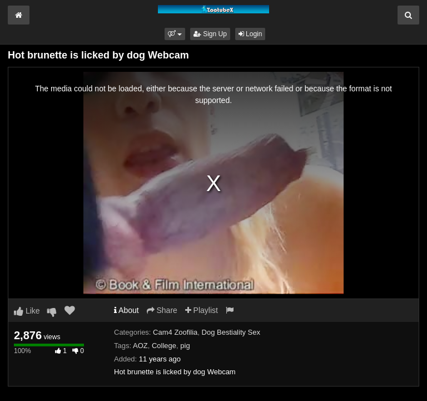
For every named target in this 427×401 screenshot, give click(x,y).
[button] (175, 34)
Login (250, 34)
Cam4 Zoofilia (175, 332)
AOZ (140, 345)
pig (185, 345)
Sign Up (210, 34)
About (126, 310)
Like (27, 310)
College (164, 345)
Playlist (201, 310)
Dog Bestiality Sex (231, 332)
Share (162, 310)
